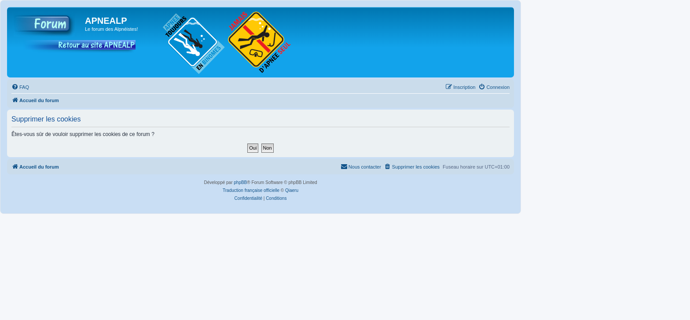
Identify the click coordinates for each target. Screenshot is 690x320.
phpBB (240, 182)
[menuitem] (20, 87)
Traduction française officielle (251, 190)
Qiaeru (291, 190)
